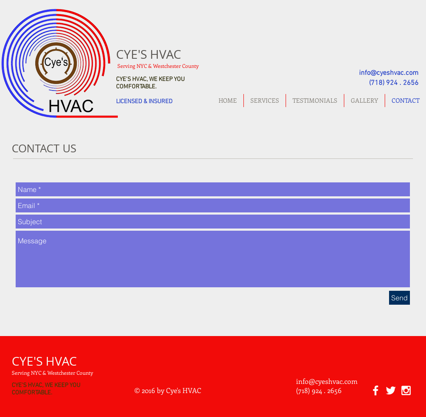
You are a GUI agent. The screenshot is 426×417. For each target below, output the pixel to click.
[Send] (399, 298)
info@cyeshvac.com (389, 73)
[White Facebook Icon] (375, 390)
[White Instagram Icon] (406, 390)
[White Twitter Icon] (390, 390)
